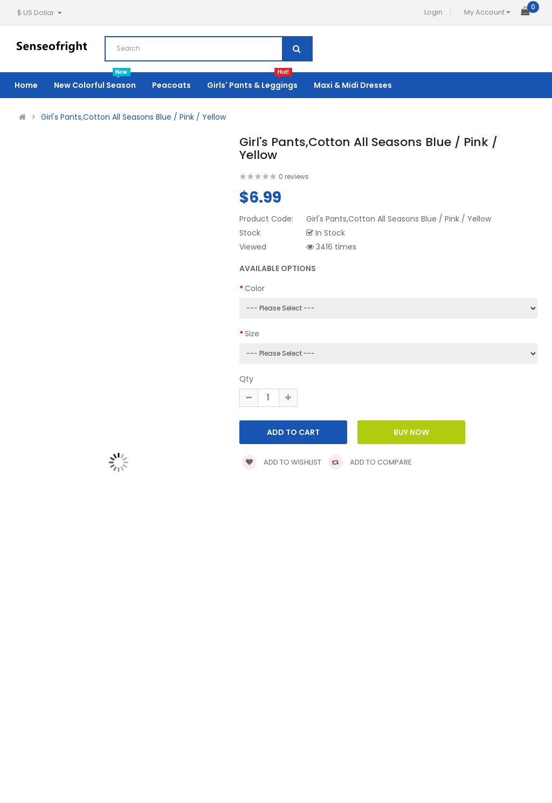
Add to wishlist (281, 462)
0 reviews (294, 176)
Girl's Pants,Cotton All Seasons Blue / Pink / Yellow (133, 117)
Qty (246, 378)
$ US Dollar (39, 13)
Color (255, 288)
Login (433, 12)
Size (252, 333)
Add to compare (370, 462)
